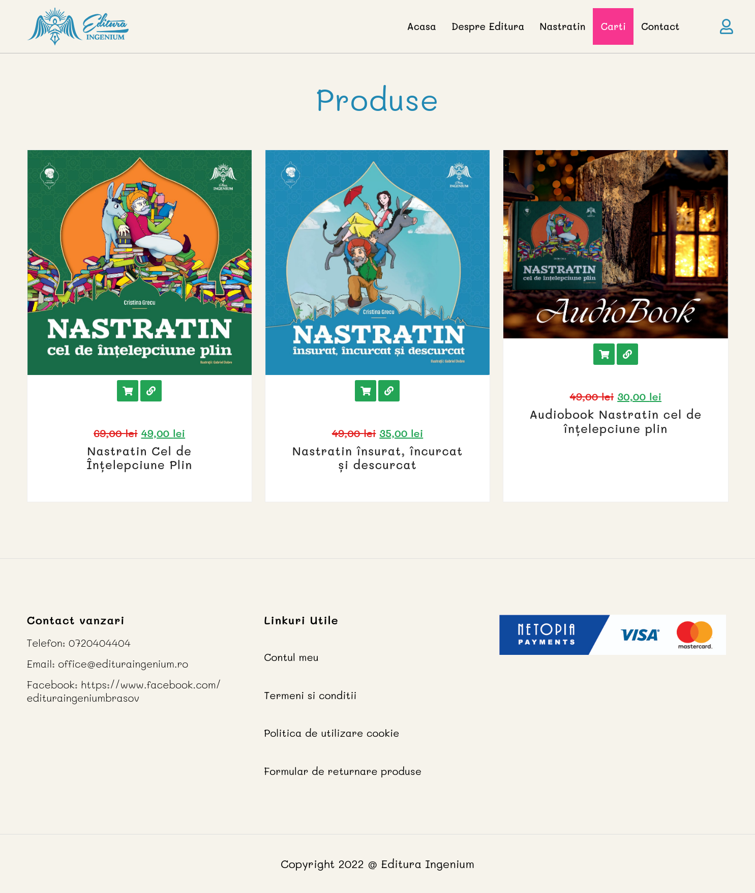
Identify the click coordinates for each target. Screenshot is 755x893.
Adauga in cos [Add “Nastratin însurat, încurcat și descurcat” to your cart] (365, 390)
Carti (613, 26)
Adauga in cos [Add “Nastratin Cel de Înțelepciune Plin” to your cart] (127, 390)
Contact (660, 26)
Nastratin (562, 26)
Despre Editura (487, 26)
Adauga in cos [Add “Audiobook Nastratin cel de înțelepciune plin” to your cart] (604, 354)
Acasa (421, 26)
